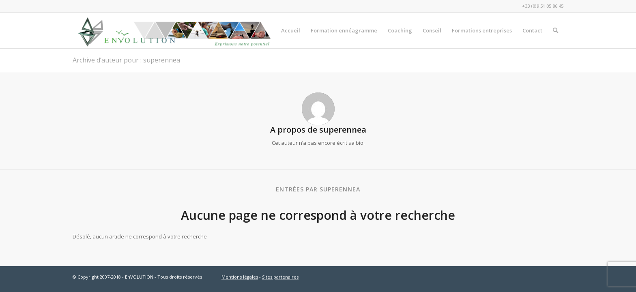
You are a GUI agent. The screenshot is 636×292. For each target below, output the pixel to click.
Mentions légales (239, 277)
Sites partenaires (280, 277)
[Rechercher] (555, 30)
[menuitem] (290, 30)
